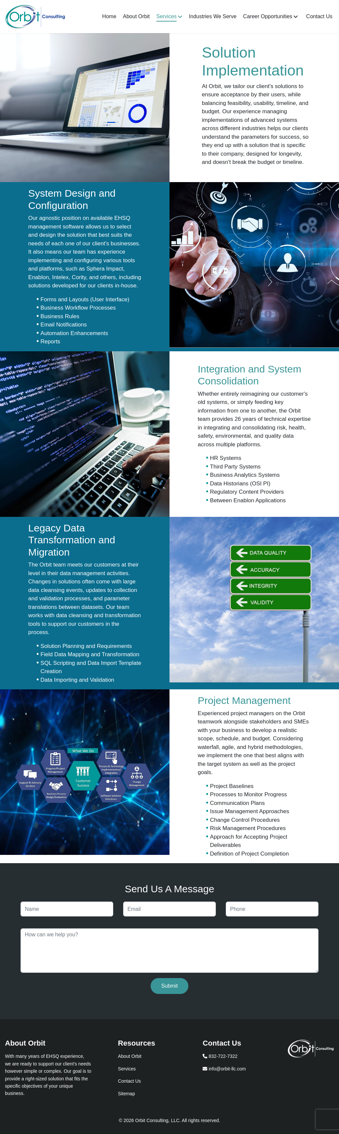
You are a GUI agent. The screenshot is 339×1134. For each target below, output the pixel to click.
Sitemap (126, 1093)
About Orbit (136, 16)
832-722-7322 (220, 1056)
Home (109, 16)
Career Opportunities (267, 16)
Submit (169, 986)
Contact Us (319, 16)
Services (166, 16)
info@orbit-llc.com (224, 1068)
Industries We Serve (213, 16)
